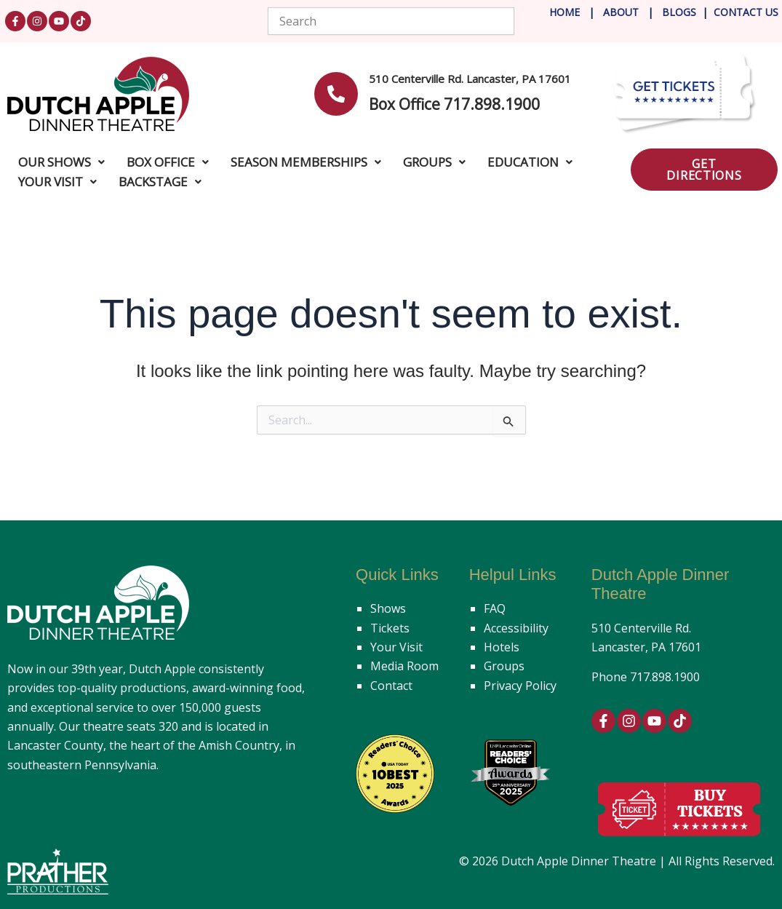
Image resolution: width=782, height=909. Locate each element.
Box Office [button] (168, 162)
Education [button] (529, 162)
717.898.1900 (665, 677)
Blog (674, 12)
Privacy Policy (520, 686)
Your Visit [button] (57, 181)
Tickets (390, 628)
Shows (388, 608)
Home (564, 12)
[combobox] (391, 21)
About (622, 12)
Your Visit (396, 647)
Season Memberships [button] (306, 162)
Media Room (404, 666)
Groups (504, 666)
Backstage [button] (160, 181)
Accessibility (516, 628)
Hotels (501, 647)
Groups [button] (434, 162)
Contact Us (746, 12)
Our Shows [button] (61, 162)
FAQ (495, 608)
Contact (391, 686)
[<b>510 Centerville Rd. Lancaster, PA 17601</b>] (336, 94)
